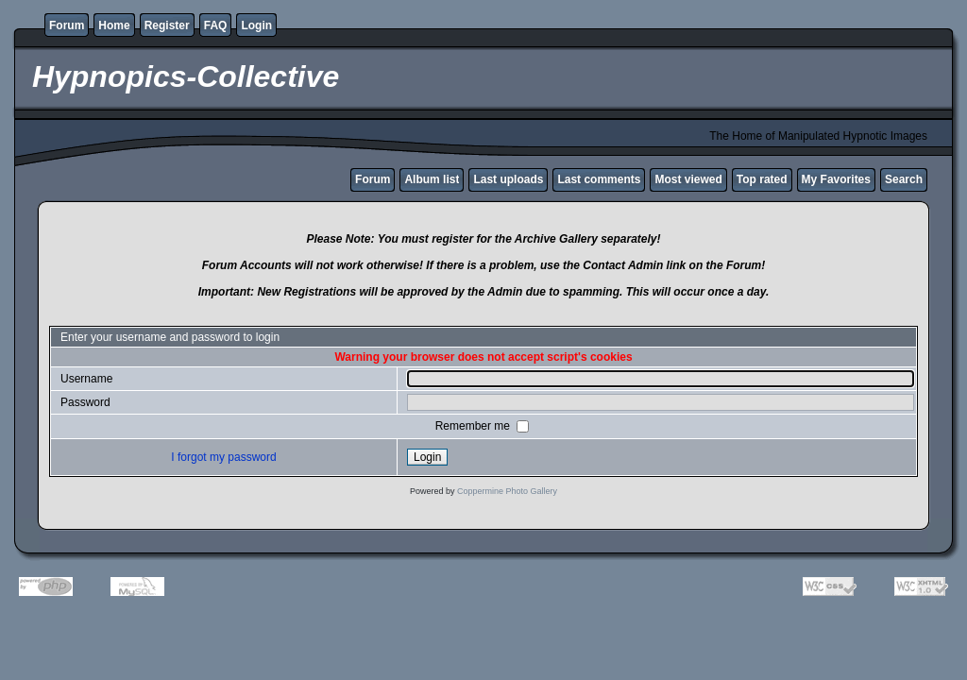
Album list (431, 179)
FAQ (216, 25)
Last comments (598, 179)
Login (256, 25)
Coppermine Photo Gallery (507, 491)
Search (904, 179)
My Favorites (836, 179)
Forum (66, 25)
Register (167, 25)
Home (113, 25)
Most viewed (687, 179)
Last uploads (508, 179)
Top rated (762, 179)
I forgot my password (223, 457)
